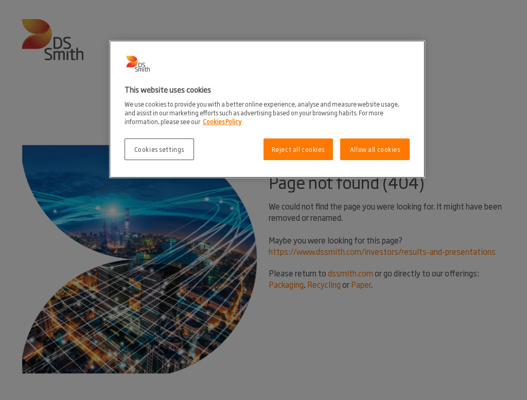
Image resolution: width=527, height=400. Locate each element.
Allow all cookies (375, 149)
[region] (267, 109)
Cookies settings (159, 149)
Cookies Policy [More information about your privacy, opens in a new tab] (222, 121)
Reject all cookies (298, 149)
